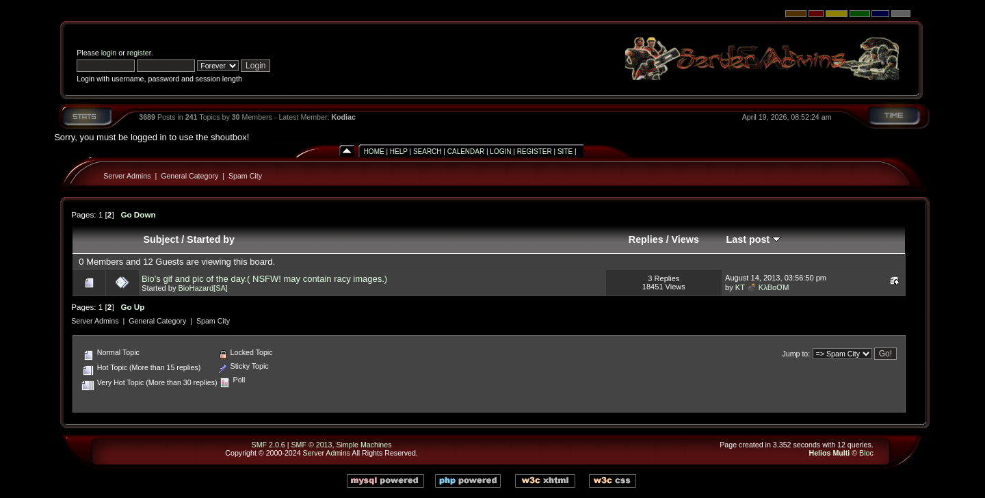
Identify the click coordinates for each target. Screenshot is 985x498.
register (139, 53)
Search (427, 151)
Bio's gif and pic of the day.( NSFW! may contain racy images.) (264, 279)
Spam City (245, 176)
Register (534, 151)
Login (500, 151)
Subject (161, 239)
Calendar (465, 151)
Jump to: (796, 354)
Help (399, 151)
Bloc (866, 453)
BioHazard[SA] (202, 288)
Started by (211, 239)
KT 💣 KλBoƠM (762, 287)
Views (685, 239)
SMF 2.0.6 (268, 445)
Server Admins (126, 176)
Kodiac (343, 117)
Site (565, 151)
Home (374, 151)
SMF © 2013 (311, 445)
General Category (189, 176)
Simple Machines (363, 445)
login (109, 53)
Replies (646, 239)
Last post (753, 239)
